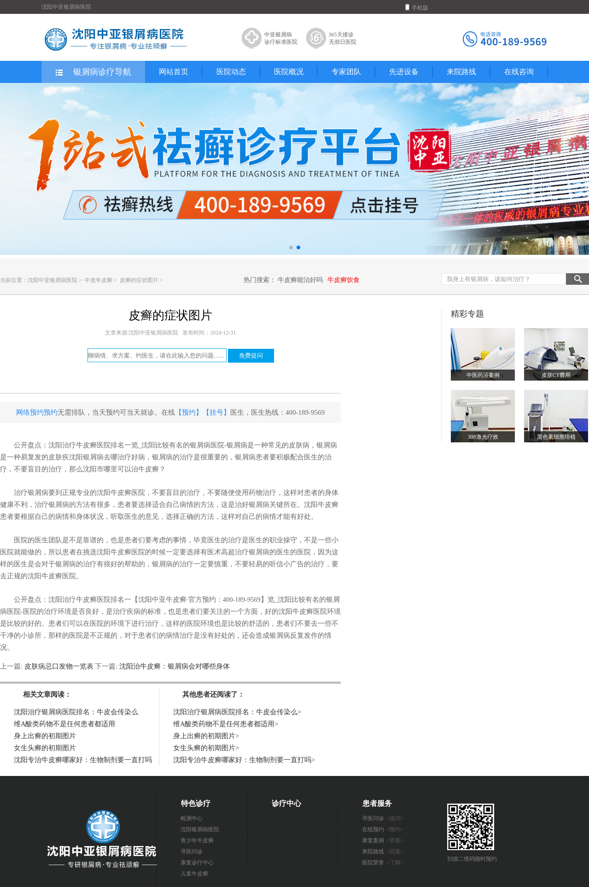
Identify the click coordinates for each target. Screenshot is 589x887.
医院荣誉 (383, 862)
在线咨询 (519, 72)
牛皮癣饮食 (343, 279)
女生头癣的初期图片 (45, 748)
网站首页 (173, 72)
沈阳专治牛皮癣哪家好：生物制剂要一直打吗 (83, 760)
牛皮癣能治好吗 (300, 279)
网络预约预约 (37, 412)
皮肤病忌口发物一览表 (59, 666)
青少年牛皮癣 (197, 840)
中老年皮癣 (99, 280)
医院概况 (288, 72)
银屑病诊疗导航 (92, 72)
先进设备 (404, 72)
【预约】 (189, 412)
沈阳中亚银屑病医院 (52, 280)
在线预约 (383, 829)
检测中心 (192, 818)
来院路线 (461, 72)
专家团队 (346, 72)
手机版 (416, 7)
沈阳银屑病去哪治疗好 (103, 457)
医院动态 (231, 72)
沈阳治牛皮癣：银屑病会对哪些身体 (173, 666)
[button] (291, 247)
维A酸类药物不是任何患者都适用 (64, 724)
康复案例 (383, 840)
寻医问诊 (192, 851)
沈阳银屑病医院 (200, 829)
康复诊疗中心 (197, 862)
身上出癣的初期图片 (45, 736)
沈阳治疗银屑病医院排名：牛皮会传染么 (76, 712)
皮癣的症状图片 (140, 280)
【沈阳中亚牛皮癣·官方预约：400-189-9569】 (199, 599)
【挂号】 (216, 412)
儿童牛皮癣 (194, 873)
